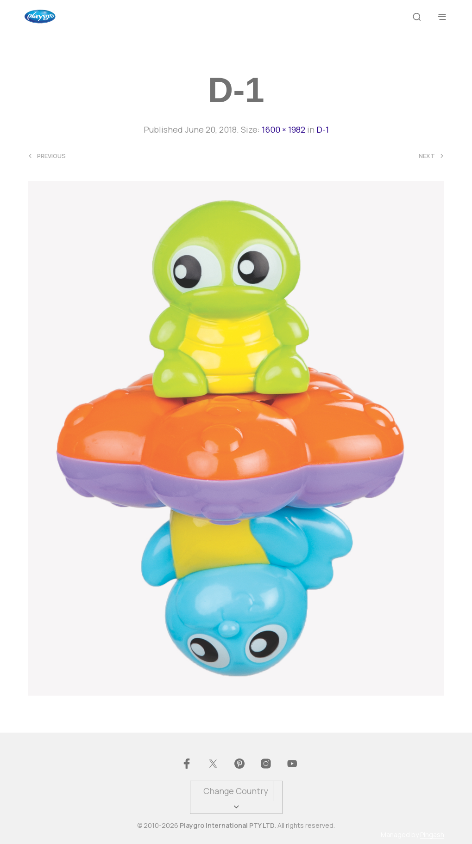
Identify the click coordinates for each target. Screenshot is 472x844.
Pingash (432, 834)
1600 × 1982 (283, 129)
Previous (51, 156)
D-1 (322, 129)
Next (427, 156)
